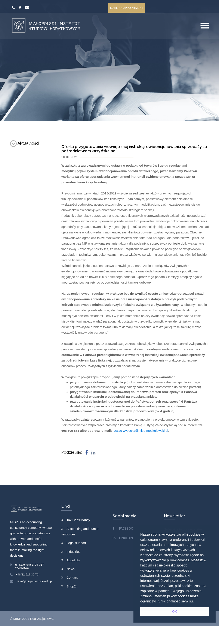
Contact (72, 577)
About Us (73, 560)
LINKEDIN (126, 538)
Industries (73, 551)
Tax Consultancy (78, 520)
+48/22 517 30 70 (27, 574)
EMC (50, 618)
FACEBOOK (127, 528)
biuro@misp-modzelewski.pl (34, 581)
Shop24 (72, 586)
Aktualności (24, 143)
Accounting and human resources (80, 531)
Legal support (76, 543)
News (71, 569)
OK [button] (174, 611)
